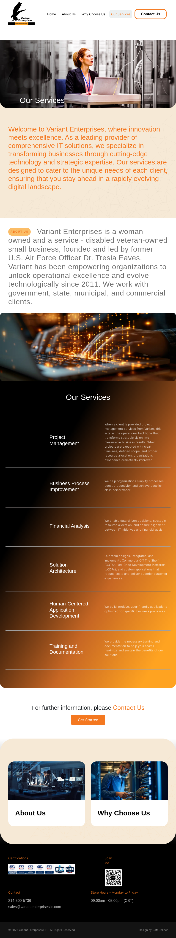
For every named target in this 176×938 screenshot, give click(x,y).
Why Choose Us (93, 14)
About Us (69, 14)
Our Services (120, 14)
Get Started (88, 720)
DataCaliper (160, 930)
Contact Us (150, 14)
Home (51, 14)
